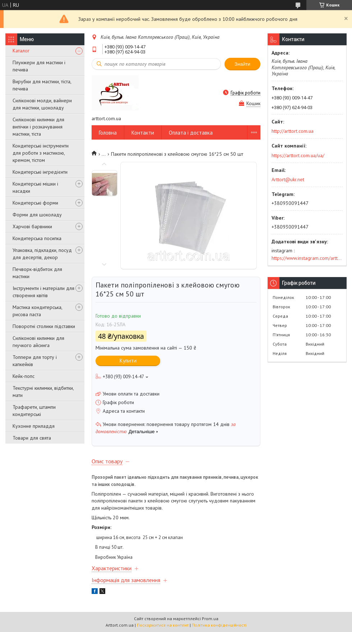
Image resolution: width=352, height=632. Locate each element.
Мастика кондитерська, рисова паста (37, 311)
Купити (128, 360)
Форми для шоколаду (37, 214)
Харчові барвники (32, 226)
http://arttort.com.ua (293, 131)
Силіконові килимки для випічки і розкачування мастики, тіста (38, 126)
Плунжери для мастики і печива (39, 66)
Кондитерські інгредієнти (40, 172)
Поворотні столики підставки (44, 326)
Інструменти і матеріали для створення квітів (43, 292)
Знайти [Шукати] (242, 64)
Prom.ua (210, 618)
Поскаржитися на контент (163, 625)
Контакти (142, 132)
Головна (108, 132)
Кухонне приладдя (34, 426)
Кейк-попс (23, 376)
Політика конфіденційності (219, 625)
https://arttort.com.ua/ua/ (298, 155)
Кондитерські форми (35, 203)
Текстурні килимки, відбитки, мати (43, 391)
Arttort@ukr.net (288, 179)
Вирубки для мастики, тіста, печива (42, 85)
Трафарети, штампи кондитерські (34, 410)
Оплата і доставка (191, 132)
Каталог (21, 50)
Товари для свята (32, 438)
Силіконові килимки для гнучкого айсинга (38, 341)
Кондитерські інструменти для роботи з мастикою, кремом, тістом (41, 152)
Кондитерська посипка (37, 238)
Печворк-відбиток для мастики (37, 273)
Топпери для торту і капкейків (35, 361)
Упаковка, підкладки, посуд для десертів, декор (42, 254)
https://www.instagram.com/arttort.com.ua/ (307, 258)
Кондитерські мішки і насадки (35, 187)
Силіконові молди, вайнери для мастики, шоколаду (42, 104)
